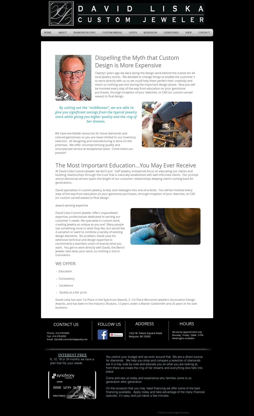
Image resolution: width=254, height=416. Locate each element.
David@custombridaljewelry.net (70, 339)
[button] (62, 32)
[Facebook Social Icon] (103, 334)
